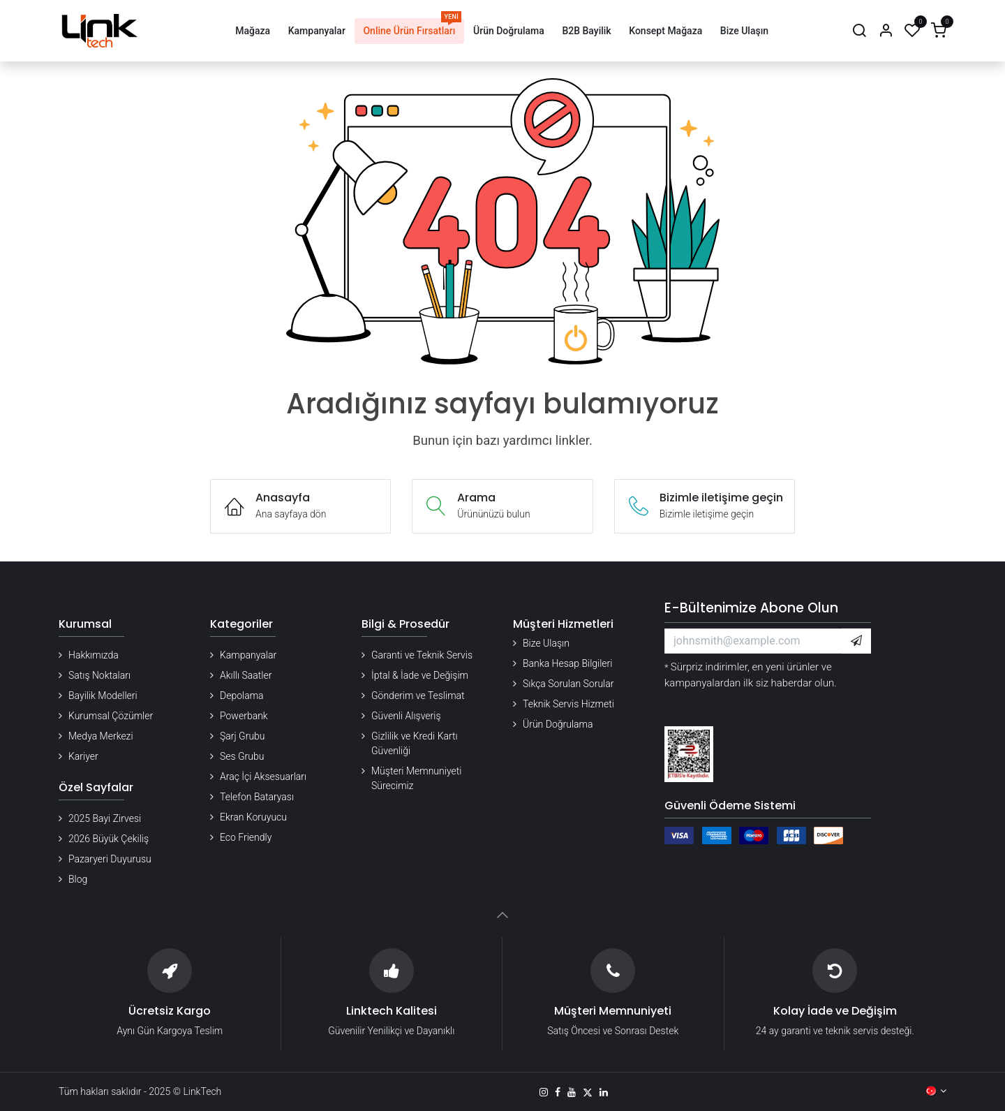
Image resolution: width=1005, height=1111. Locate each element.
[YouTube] (571, 1092)
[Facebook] (557, 1092)
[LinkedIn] (604, 1092)
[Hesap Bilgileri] (885, 31)
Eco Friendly (245, 837)
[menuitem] (252, 31)
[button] (856, 641)
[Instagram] (543, 1092)
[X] (588, 1092)
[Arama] (859, 31)
